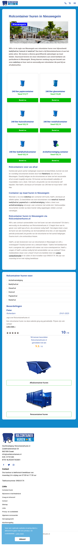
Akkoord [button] (22, 539)
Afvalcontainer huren (39, 383)
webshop (16, 62)
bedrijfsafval (13, 51)
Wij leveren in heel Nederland (11, 494)
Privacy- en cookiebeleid (10, 512)
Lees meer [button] (20, 534)
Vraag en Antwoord (8, 497)
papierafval (23, 202)
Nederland (46, 174)
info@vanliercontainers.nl (11, 454)
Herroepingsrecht (8, 519)
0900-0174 (20, 481)
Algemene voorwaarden (10, 515)
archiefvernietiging (37, 202)
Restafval (12, 300)
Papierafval (13, 296)
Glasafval (12, 288)
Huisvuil (12, 292)
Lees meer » (10, 327)
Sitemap (5, 504)
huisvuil (22, 51)
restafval (31, 51)
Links (4, 508)
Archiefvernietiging (16, 280)
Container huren (7, 490)
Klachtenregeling (7, 522)
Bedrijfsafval (13, 284)
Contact (5, 501)
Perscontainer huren (39, 414)
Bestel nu (22, 100)
